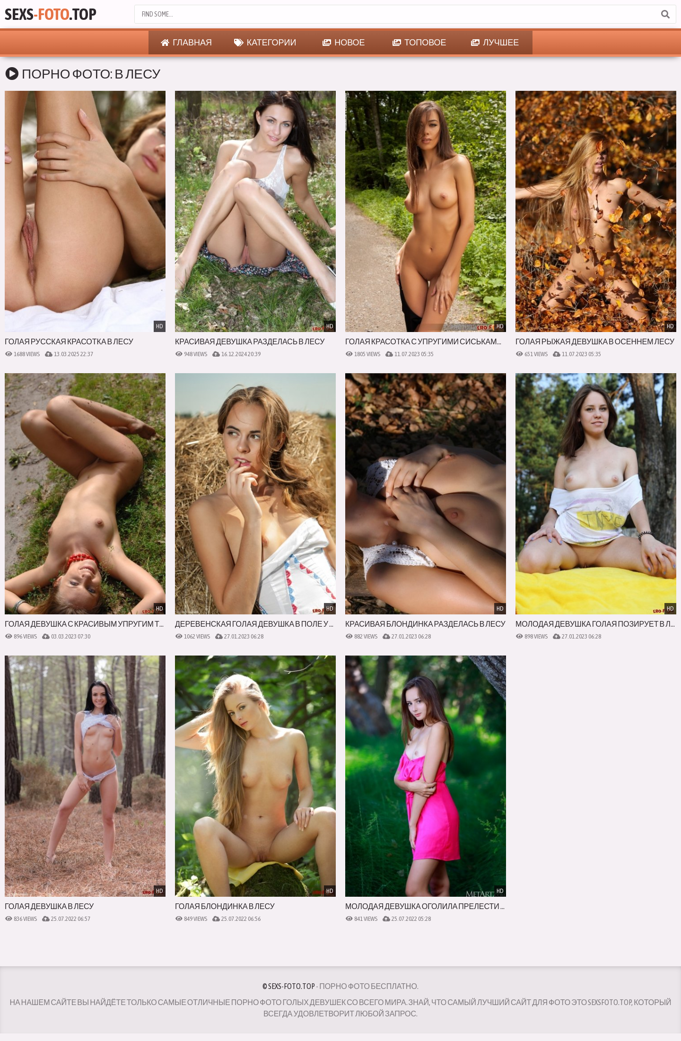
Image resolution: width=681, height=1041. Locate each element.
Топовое (419, 42)
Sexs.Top (50, 14)
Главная (186, 42)
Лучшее (495, 42)
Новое (344, 42)
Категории (265, 42)
